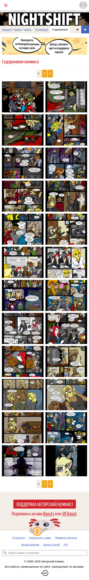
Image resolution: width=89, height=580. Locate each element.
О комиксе (41, 29)
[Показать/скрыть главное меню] (6, 5)
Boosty (48, 513)
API (66, 544)
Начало (6, 29)
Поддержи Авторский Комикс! (44, 504)
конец (17, 29)
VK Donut (69, 513)
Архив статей (51, 544)
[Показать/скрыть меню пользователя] (83, 5)
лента (27, 29)
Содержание (60, 29)
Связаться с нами (40, 537)
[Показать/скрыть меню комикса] (77, 29)
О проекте (18, 537)
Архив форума (30, 544)
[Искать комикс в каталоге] (5, 553)
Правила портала (66, 537)
